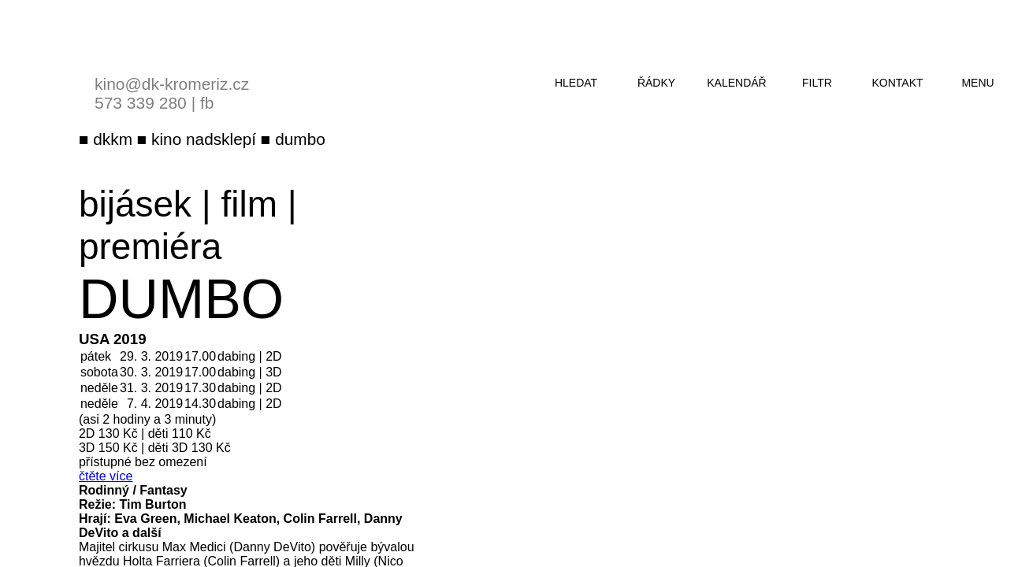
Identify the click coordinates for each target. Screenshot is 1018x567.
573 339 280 (141, 103)
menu (977, 82)
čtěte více (105, 476)
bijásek (135, 203)
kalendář (736, 82)
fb (207, 103)
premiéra (150, 246)
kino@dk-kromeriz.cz (172, 84)
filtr (817, 82)
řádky (656, 82)
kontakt (897, 82)
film (249, 203)
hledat (576, 82)
